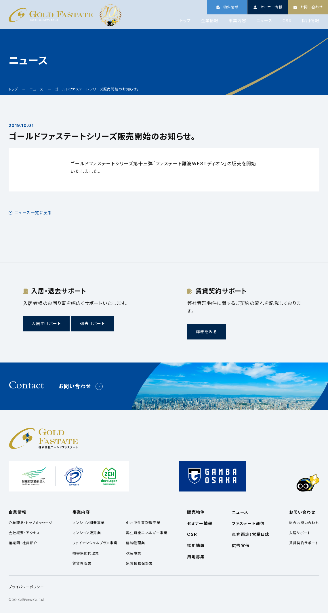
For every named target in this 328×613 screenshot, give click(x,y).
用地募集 (196, 556)
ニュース (264, 21)
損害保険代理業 (86, 553)
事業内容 (237, 21)
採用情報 (310, 21)
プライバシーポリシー (26, 587)
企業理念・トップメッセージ (31, 523)
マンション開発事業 (89, 523)
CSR (287, 21)
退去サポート (92, 323)
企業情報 (210, 21)
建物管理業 (135, 543)
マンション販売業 (87, 533)
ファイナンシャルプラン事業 (95, 543)
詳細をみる (206, 331)
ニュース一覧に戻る (33, 213)
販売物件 (196, 512)
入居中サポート (46, 323)
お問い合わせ (74, 386)
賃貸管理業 (82, 563)
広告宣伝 (240, 545)
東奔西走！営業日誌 (251, 534)
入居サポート (300, 533)
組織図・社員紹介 (23, 543)
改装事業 (133, 553)
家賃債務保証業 (139, 563)
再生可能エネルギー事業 (146, 533)
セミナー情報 (199, 523)
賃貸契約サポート (304, 543)
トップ (185, 21)
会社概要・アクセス (24, 533)
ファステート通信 (248, 523)
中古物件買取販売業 (143, 523)
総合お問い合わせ (304, 523)
